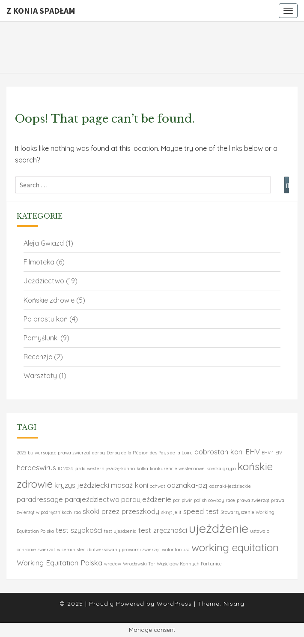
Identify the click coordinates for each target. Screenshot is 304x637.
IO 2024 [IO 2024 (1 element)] (65, 469)
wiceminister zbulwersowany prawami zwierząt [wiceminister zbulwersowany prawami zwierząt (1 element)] (108, 550)
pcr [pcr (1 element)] (176, 500)
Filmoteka (39, 262)
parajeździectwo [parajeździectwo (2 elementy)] (92, 499)
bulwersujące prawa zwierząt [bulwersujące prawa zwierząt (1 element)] (59, 453)
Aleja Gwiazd (44, 243)
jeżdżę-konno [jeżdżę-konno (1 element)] (120, 469)
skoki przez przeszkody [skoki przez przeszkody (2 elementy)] (121, 511)
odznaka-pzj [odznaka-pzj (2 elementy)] (187, 485)
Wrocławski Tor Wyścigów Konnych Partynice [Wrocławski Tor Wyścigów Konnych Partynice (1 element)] (172, 564)
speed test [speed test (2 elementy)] (201, 511)
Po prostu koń (46, 319)
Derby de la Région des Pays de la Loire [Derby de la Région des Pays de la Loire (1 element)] (150, 453)
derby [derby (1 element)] (98, 453)
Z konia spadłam (40, 10)
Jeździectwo (44, 280)
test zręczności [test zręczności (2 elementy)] (162, 530)
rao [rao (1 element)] (77, 512)
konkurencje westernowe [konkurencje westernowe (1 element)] (177, 469)
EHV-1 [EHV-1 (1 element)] (268, 453)
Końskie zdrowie (49, 300)
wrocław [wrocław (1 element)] (112, 564)
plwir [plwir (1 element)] (187, 500)
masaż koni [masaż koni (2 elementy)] (129, 485)
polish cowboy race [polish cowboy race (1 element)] (214, 500)
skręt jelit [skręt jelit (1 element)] (171, 512)
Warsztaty (40, 375)
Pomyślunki (41, 338)
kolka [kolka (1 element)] (142, 469)
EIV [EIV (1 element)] (278, 453)
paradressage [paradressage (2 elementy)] (40, 499)
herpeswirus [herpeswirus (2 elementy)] (36, 467)
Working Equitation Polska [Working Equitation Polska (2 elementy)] (59, 562)
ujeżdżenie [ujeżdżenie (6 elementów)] (218, 528)
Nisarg (234, 603)
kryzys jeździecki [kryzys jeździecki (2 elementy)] (81, 485)
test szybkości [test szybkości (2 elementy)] (79, 530)
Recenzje (38, 356)
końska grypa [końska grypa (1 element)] (221, 469)
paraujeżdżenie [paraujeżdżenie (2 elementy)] (146, 499)
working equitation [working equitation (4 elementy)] (235, 547)
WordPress (174, 603)
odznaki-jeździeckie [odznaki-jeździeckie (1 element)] (230, 486)
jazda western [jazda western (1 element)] (89, 469)
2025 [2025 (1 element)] (21, 453)
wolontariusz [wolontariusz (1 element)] (176, 550)
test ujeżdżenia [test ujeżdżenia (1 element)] (120, 531)
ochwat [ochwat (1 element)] (157, 486)
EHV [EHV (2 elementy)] (252, 451)
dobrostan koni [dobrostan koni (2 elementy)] (219, 451)
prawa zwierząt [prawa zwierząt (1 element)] (253, 500)
